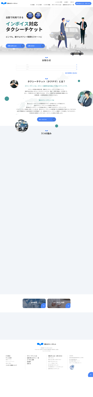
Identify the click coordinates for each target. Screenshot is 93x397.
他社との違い (8, 392)
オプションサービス (10, 390)
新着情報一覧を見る (72, 79)
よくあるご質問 (59, 2)
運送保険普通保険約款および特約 (76, 386)
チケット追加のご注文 (53, 392)
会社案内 (66, 2)
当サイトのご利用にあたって (75, 391)
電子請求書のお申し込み (53, 394)
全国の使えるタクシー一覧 (68, 4)
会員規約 (71, 384)
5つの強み (32, 4)
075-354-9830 (47, 380)
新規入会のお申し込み (53, 390)
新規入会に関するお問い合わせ (54, 388)
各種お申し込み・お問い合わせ (84, 3)
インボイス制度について (11, 394)
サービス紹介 (39, 4)
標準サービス (8, 388)
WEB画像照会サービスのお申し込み (55, 395)
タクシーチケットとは (56, 4)
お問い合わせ (51, 386)
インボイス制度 (47, 4)
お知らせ (72, 2)
